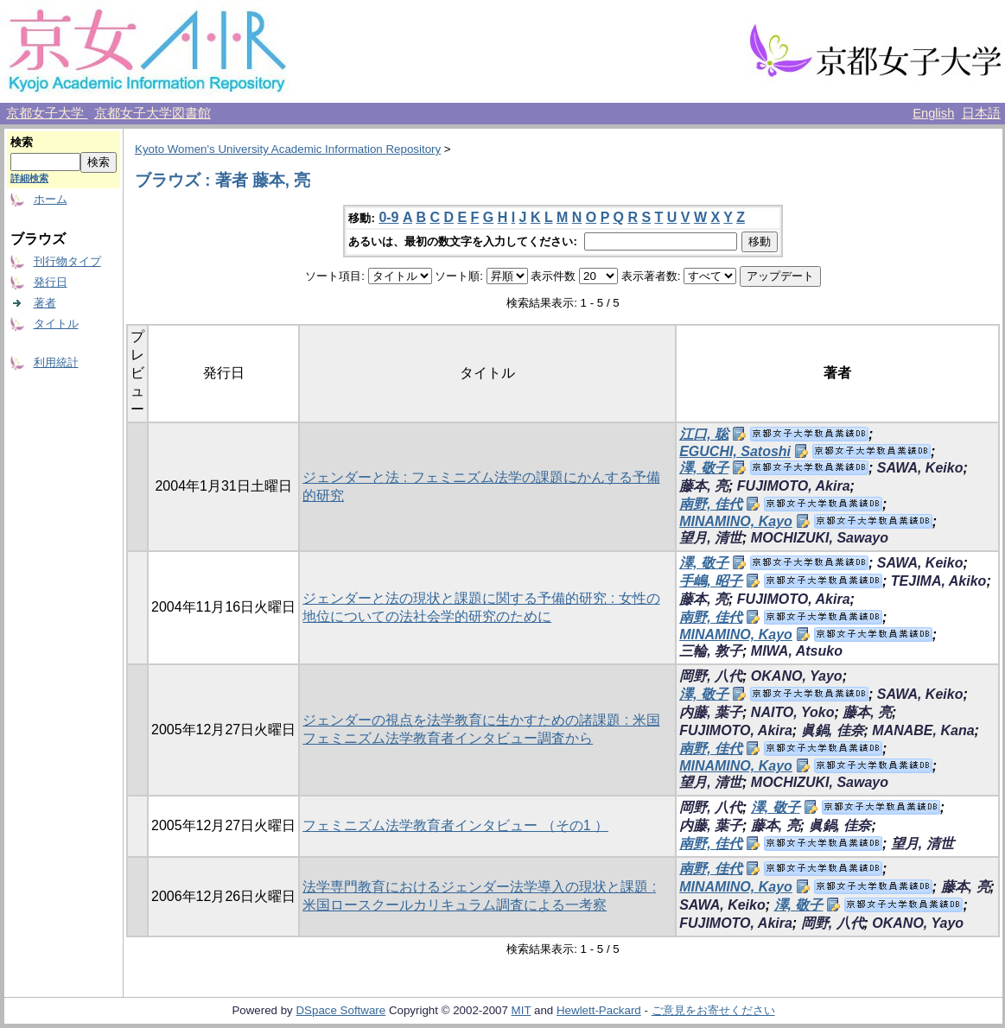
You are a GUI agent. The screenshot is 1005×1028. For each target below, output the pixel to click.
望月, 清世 (710, 537)
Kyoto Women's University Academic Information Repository (288, 149)
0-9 (388, 217)
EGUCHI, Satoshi (735, 451)
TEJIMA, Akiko (939, 581)
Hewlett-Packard (599, 1010)
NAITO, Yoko (793, 712)
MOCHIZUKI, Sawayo (819, 537)
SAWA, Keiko (920, 467)
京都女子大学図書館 (152, 113)
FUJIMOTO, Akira (793, 486)
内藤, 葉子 (710, 712)
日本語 (981, 113)
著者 (45, 302)
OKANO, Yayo (797, 676)
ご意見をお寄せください (713, 1010)
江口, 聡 (703, 434)
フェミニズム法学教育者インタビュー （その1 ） (455, 825)
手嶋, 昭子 (710, 581)
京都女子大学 (46, 113)
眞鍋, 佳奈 (832, 730)
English (933, 113)
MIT (521, 1010)
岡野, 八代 (710, 676)
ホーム (50, 199)
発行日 (50, 282)
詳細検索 (29, 178)
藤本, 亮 (703, 486)
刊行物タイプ (67, 261)
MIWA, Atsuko (797, 651)
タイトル (56, 323)
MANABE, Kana (923, 730)
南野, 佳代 (710, 504)
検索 (21, 142)
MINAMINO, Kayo (735, 521)
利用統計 (56, 362)
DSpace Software (340, 1010)
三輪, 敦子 (710, 651)
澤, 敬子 (703, 467)
